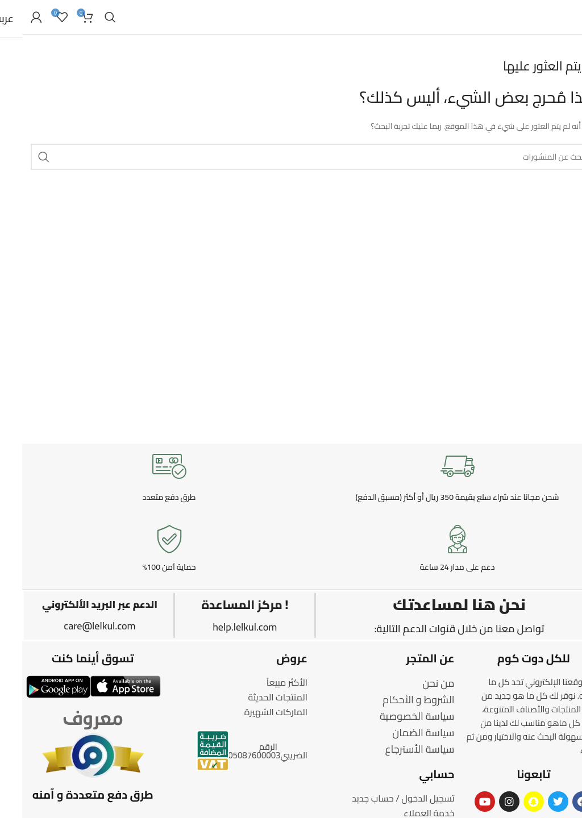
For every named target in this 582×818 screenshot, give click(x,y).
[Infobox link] (435, 475)
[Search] (88, 17)
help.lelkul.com (222, 626)
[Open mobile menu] (567, 17)
